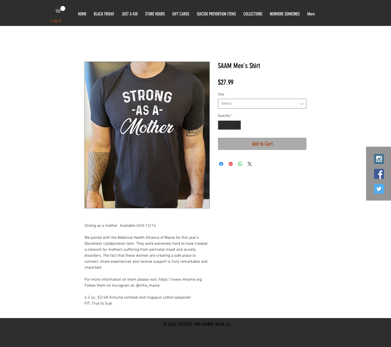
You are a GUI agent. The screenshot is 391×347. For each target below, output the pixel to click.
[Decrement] (222, 125)
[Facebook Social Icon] (379, 174)
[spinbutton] (229, 125)
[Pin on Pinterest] (231, 164)
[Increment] (237, 125)
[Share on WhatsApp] (240, 164)
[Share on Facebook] (221, 164)
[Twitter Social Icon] (379, 189)
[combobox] (262, 104)
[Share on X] (250, 164)
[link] (60, 9)
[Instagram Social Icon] (379, 159)
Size (221, 94)
